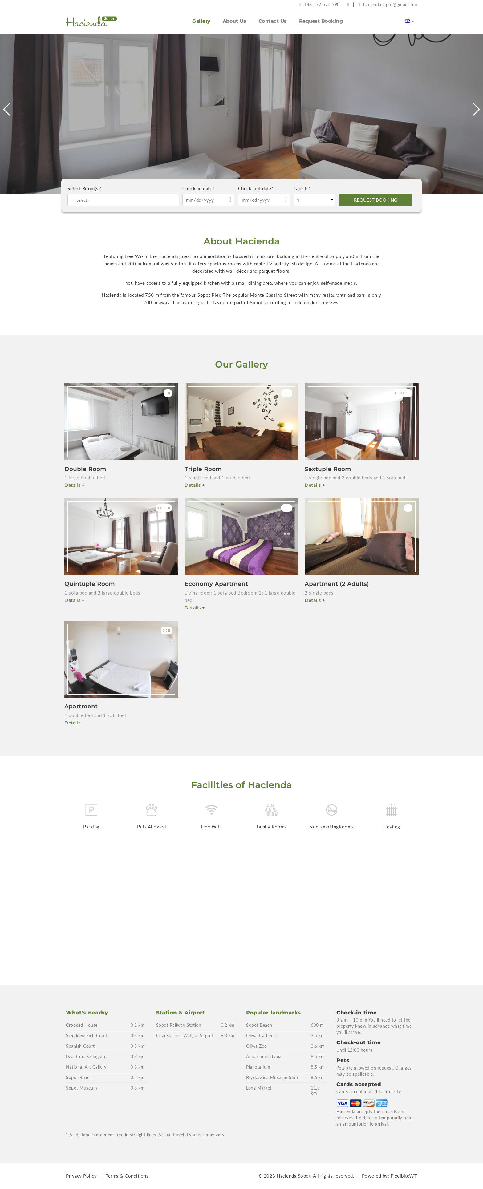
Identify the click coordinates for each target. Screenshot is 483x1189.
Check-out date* (256, 188)
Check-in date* (198, 188)
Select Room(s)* (84, 188)
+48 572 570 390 (319, 4)
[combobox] (123, 200)
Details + (74, 485)
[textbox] (124, 200)
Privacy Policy (81, 1176)
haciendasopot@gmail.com (387, 4)
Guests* (302, 188)
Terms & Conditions (127, 1176)
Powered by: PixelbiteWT (389, 1176)
